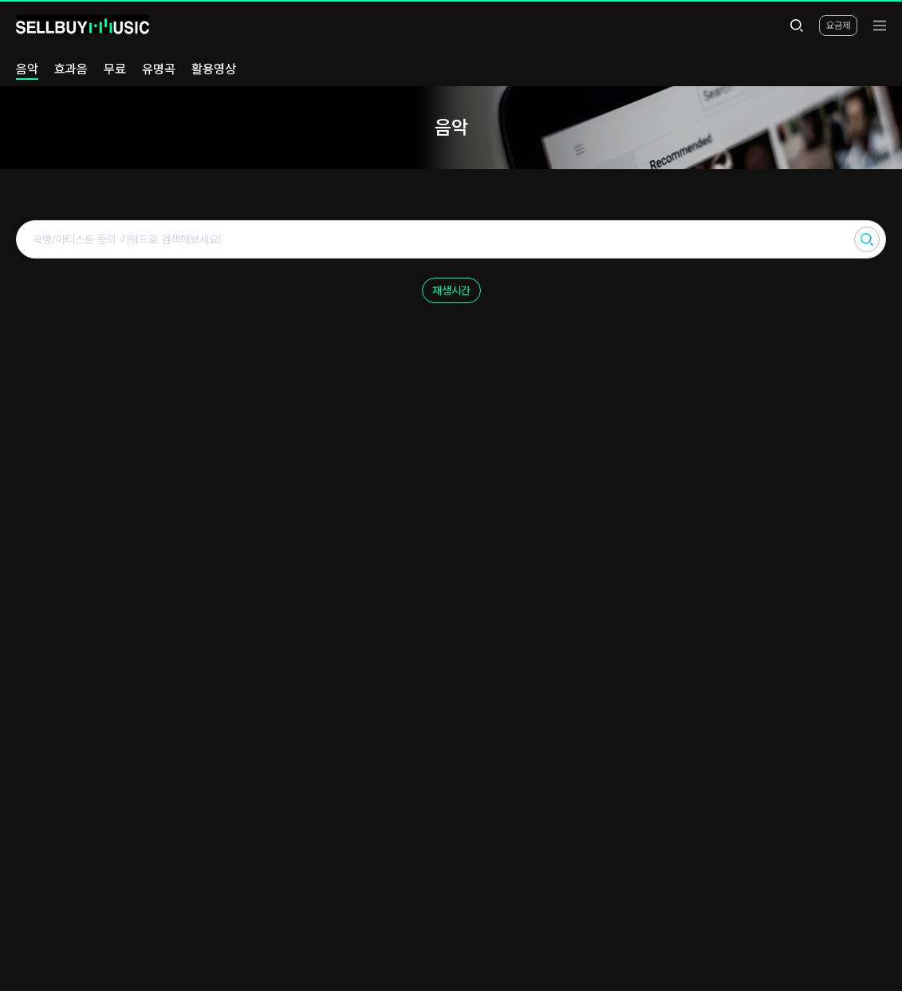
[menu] (879, 25)
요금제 (838, 25)
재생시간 (451, 290)
